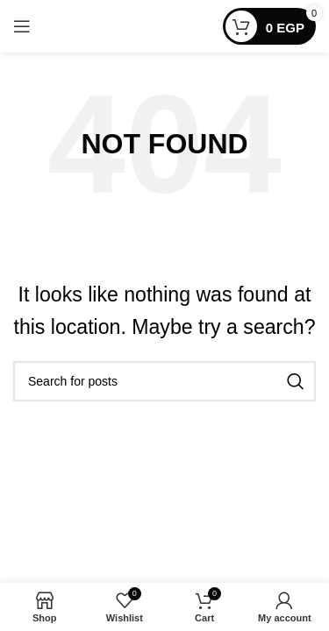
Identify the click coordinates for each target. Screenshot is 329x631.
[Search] (164, 381)
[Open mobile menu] (21, 26)
